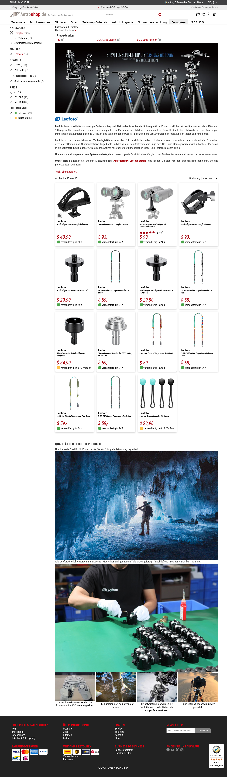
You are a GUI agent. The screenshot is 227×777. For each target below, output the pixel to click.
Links (66, 738)
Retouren (68, 759)
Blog (117, 738)
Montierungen (40, 22)
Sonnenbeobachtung (152, 22)
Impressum (18, 731)
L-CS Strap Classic (108, 39)
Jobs (65, 731)
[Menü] (222, 746)
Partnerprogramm (124, 749)
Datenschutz (18, 735)
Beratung (119, 731)
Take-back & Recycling (23, 738)
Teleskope (18, 22)
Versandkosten (71, 756)
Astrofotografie (122, 22)
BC (61, 39)
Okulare (60, 22)
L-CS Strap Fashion (149, 39)
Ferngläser (179, 22)
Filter (74, 22)
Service (119, 728)
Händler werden (123, 753)
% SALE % (197, 22)
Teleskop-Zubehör (95, 22)
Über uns (67, 728)
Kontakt (119, 735)
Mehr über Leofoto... (67, 171)
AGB (14, 728)
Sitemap (67, 735)
